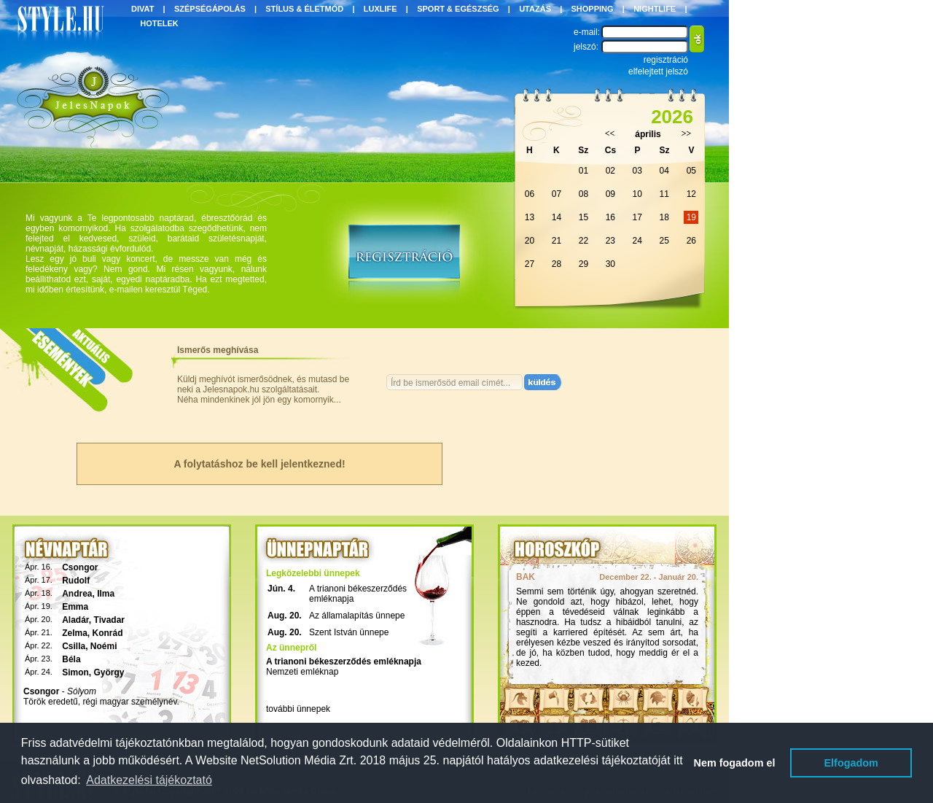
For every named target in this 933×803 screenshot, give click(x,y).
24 (637, 241)
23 (610, 241)
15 (583, 217)
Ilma (105, 594)
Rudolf (76, 580)
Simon (75, 672)
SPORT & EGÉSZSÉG (458, 8)
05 (691, 171)
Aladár (75, 620)
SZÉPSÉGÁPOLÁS (210, 8)
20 (529, 241)
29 (583, 264)
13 (529, 217)
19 (691, 217)
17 (637, 217)
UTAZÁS (535, 8)
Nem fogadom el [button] (735, 763)
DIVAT (142, 8)
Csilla (73, 646)
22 (583, 241)
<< (610, 133)
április (647, 134)
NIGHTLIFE (654, 8)
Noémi (103, 646)
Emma (75, 607)
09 (610, 194)
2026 (672, 117)
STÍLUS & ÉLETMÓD (304, 8)
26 (691, 241)
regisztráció (666, 60)
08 (583, 194)
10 (637, 194)
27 (529, 264)
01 (583, 171)
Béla (71, 659)
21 (556, 241)
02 (610, 171)
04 (664, 171)
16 (610, 217)
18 (664, 217)
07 (556, 194)
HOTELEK (159, 23)
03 (637, 171)
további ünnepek (298, 709)
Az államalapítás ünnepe (357, 615)
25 (664, 241)
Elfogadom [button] (851, 763)
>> (687, 133)
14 (556, 217)
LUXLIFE (380, 8)
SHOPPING (592, 8)
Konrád (108, 633)
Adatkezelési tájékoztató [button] (149, 780)
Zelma (74, 633)
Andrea (77, 594)
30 (610, 264)
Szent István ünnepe (349, 632)
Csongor (80, 567)
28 (556, 264)
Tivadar (109, 620)
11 (664, 194)
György (109, 672)
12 (691, 194)
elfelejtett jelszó (658, 71)
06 (529, 194)
